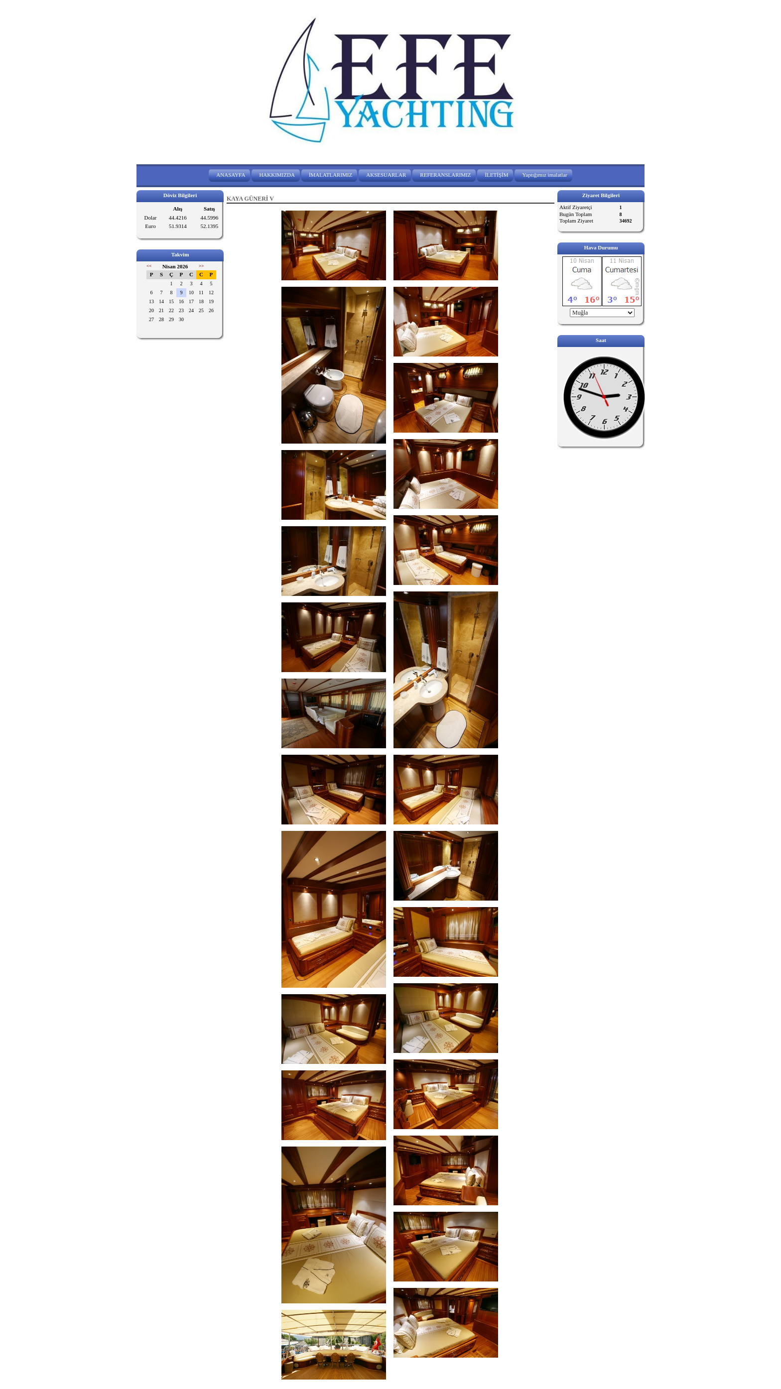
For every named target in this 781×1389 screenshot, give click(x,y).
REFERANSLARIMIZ (445, 175)
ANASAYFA (230, 175)
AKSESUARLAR (386, 175)
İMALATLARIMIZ (330, 175)
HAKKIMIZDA (277, 175)
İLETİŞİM (496, 175)
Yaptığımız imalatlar (544, 175)
